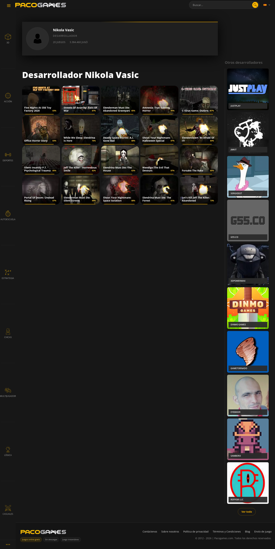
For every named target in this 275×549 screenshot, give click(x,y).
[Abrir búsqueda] (255, 5)
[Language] (267, 5)
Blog (247, 531)
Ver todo (247, 511)
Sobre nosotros (170, 531)
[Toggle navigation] (9, 6)
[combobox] (224, 5)
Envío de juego (262, 531)
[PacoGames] (43, 533)
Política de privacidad (196, 531)
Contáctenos (150, 531)
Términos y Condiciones (227, 531)
